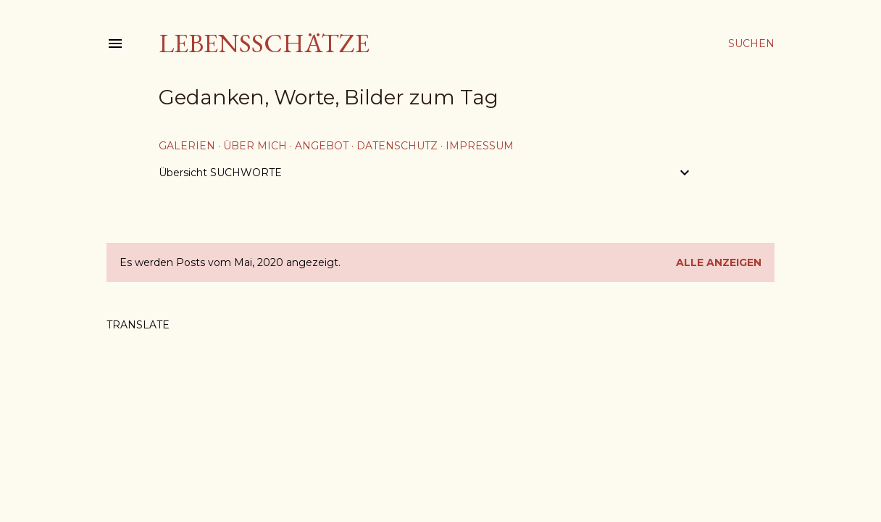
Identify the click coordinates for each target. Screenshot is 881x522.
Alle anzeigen (718, 262)
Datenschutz (397, 145)
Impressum (480, 145)
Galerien (187, 145)
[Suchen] (751, 43)
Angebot (321, 145)
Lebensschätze (264, 43)
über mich (255, 145)
